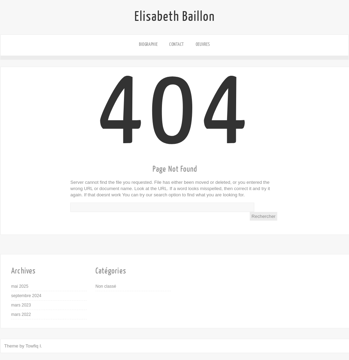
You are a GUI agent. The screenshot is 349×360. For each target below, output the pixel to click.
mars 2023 (21, 305)
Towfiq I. (33, 346)
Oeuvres (203, 44)
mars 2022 (21, 314)
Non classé (105, 286)
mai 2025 (19, 286)
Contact (176, 44)
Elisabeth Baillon (174, 16)
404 (175, 133)
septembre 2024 (26, 295)
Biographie (148, 44)
